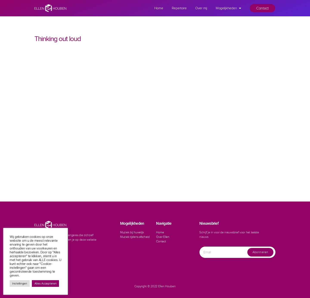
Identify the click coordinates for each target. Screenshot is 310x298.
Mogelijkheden (228, 8)
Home (158, 8)
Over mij (201, 8)
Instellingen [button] (19, 283)
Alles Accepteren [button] (45, 283)
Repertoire (179, 8)
